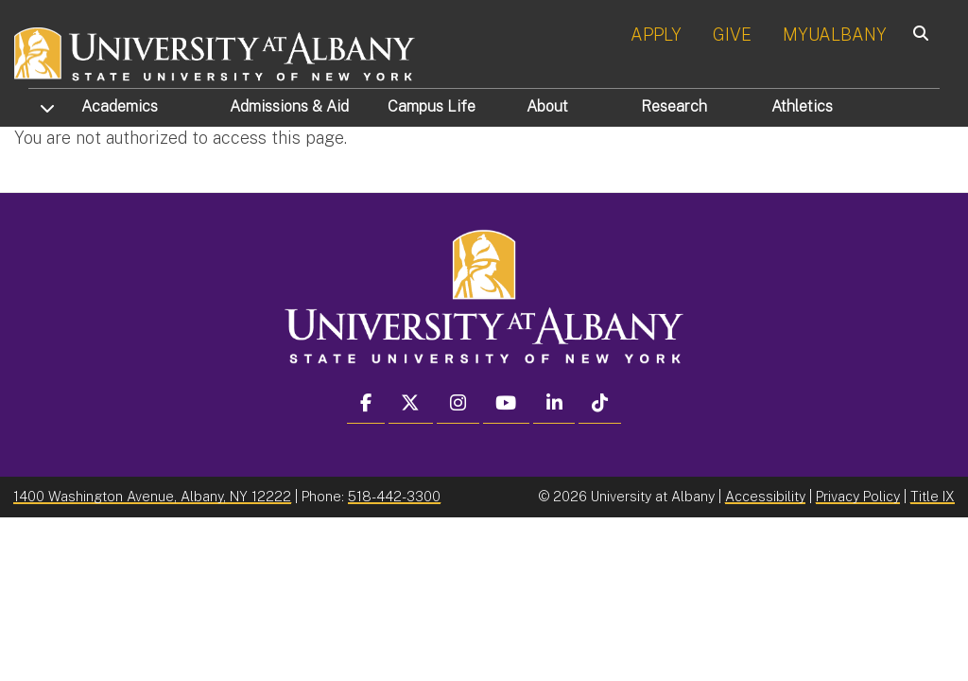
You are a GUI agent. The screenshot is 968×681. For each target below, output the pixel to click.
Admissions (289, 106)
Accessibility (765, 496)
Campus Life (431, 106)
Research (674, 106)
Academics (119, 106)
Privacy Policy (858, 496)
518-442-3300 (394, 496)
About (547, 106)
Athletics (802, 106)
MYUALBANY (835, 34)
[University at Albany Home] (215, 51)
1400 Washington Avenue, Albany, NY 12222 (152, 496)
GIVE (732, 34)
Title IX (932, 496)
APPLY (656, 34)
